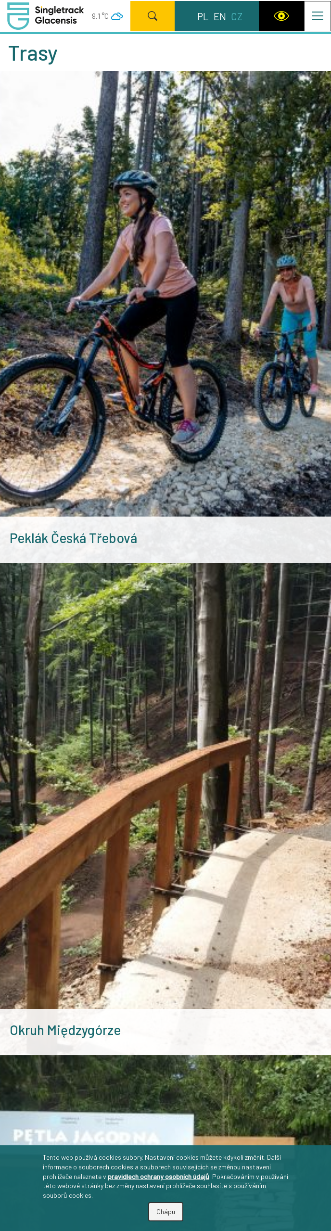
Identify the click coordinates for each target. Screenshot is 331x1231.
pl (203, 16)
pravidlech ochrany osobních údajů (158, 1176)
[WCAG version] (281, 16)
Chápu (165, 1211)
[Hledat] (152, 16)
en (220, 16)
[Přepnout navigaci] (317, 16)
